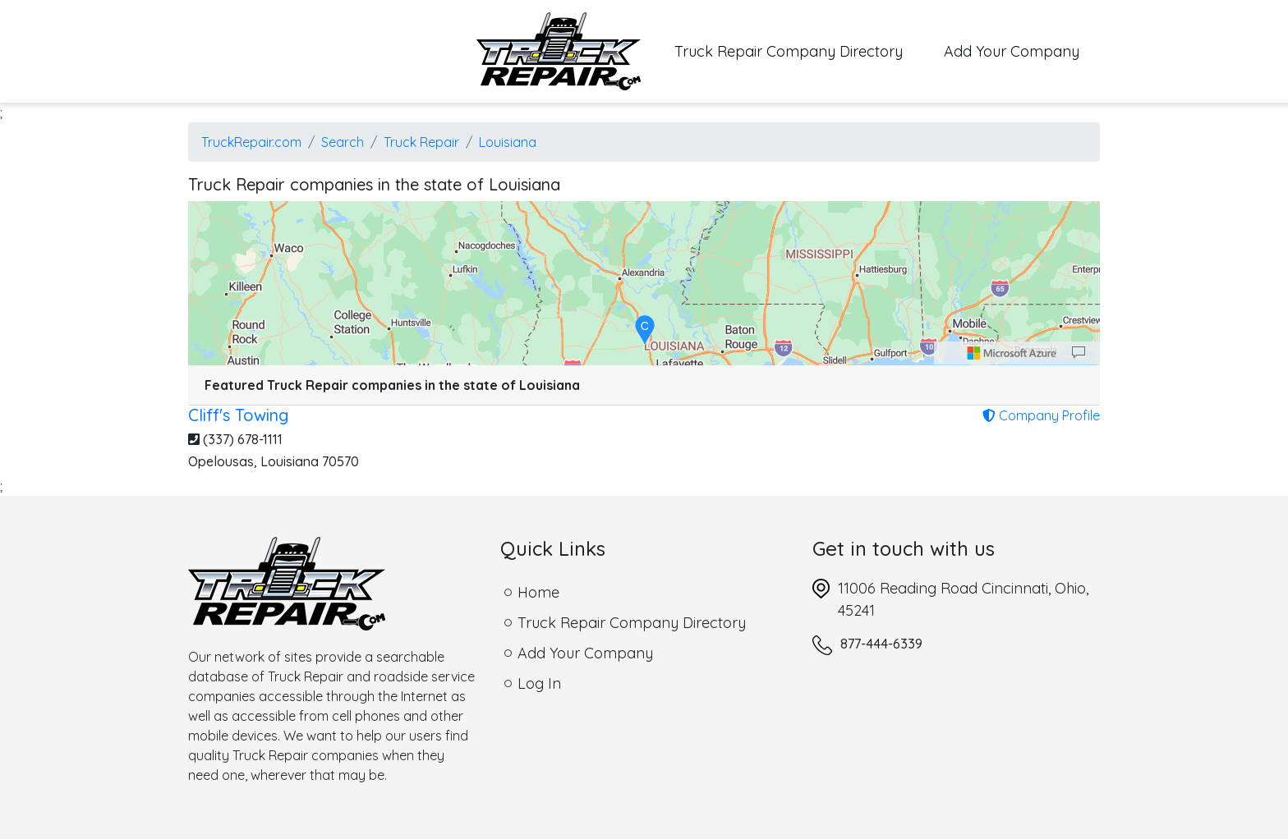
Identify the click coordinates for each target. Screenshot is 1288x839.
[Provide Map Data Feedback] (1078, 353)
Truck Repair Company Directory (798, 50)
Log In (539, 683)
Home (538, 592)
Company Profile (1041, 415)
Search (342, 142)
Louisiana (507, 142)
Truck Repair (421, 142)
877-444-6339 (881, 643)
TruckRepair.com (251, 142)
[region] (644, 283)
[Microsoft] (1012, 353)
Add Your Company (1011, 51)
